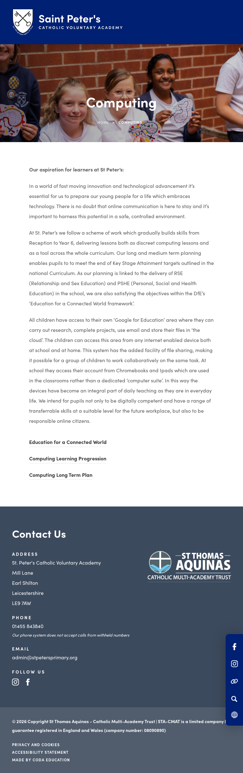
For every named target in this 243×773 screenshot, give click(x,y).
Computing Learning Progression (67, 458)
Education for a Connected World (68, 441)
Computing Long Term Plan (60, 474)
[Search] (234, 698)
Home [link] (103, 122)
